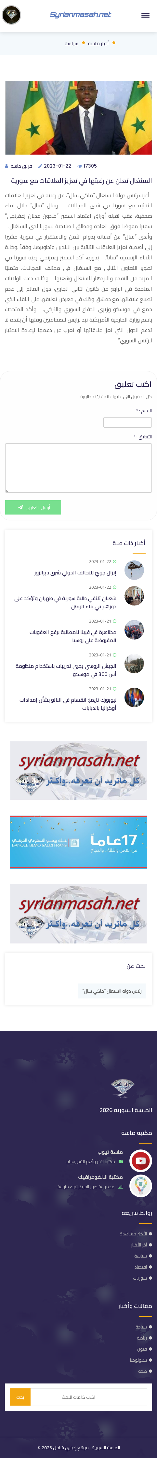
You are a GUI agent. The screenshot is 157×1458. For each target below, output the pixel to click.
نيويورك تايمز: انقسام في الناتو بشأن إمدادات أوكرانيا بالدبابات (68, 704)
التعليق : (143, 437)
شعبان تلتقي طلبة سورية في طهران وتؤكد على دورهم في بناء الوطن (65, 602)
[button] (144, 15)
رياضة (142, 1338)
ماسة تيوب (110, 1152)
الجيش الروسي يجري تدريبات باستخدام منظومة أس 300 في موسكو (66, 670)
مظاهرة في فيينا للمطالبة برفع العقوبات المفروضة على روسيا (73, 636)
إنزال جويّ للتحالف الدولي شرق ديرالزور (75, 572)
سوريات (140, 1278)
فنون (142, 1349)
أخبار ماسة (98, 43)
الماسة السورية (105, 1447)
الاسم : (144, 411)
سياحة (141, 1327)
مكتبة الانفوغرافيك (100, 1177)
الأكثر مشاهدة (133, 1234)
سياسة (71, 43)
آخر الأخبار (139, 1245)
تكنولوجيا (138, 1360)
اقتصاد (141, 1267)
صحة (142, 1371)
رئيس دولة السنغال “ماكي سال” (112, 991)
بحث (20, 1397)
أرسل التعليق (33, 507)
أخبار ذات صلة (129, 543)
